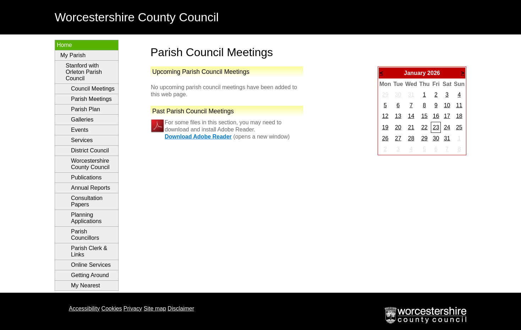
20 (398, 127)
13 (398, 116)
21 (411, 127)
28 (411, 138)
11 (459, 105)
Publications (86, 177)
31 (411, 95)
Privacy (133, 308)
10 (447, 105)
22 (424, 127)
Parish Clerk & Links (89, 251)
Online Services (91, 265)
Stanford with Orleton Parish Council (84, 72)
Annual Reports (90, 188)
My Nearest (85, 285)
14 (411, 116)
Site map (155, 308)
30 (398, 95)
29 (385, 95)
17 (447, 116)
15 (424, 116)
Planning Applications (86, 218)
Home (64, 45)
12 (385, 116)
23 (436, 127)
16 (436, 116)
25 (459, 127)
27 (398, 138)
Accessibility (84, 308)
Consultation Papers (87, 201)
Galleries (82, 120)
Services (82, 140)
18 (459, 116)
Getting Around (90, 275)
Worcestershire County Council (90, 164)
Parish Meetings (91, 99)
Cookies (112, 308)
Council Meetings (93, 89)
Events (79, 130)
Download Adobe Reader (198, 137)
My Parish (73, 55)
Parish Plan (85, 109)
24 (447, 127)
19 (385, 127)
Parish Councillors (85, 234)
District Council (90, 150)
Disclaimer (181, 308)
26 (385, 138)
